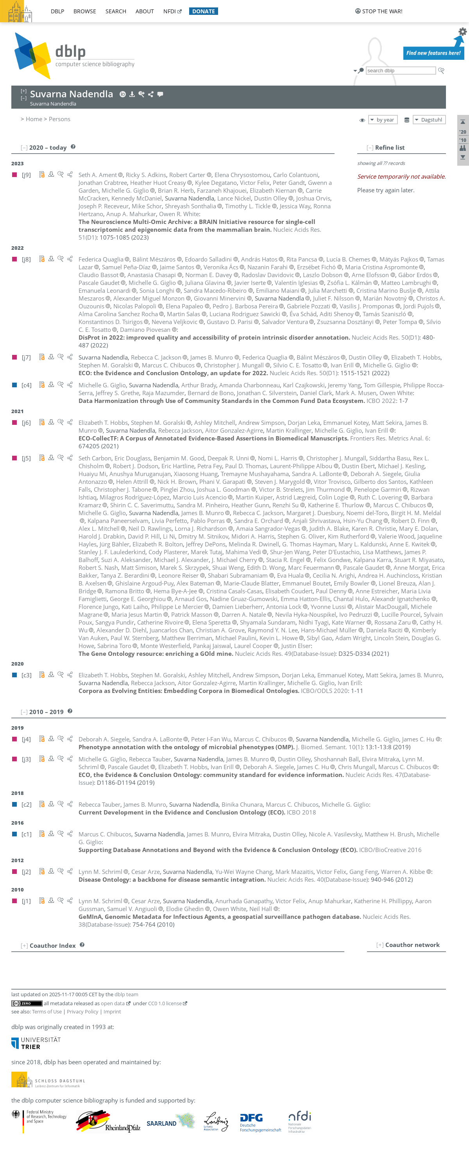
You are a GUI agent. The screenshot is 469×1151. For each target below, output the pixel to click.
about (145, 11)
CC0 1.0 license (165, 1003)
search (116, 11)
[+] (380, 945)
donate (203, 11)
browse (84, 11)
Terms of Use (47, 1011)
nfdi (169, 11)
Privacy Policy (82, 1011)
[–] (370, 147)
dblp (57, 11)
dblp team (126, 994)
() (385, 337)
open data (113, 1003)
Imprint (112, 1011)
